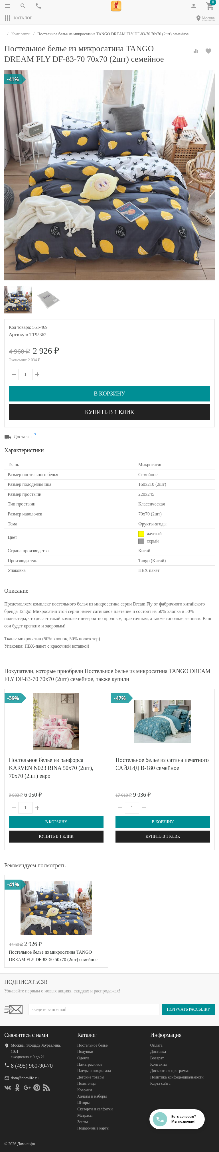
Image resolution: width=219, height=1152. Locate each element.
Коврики (84, 1090)
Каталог (18, 18)
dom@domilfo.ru (24, 1078)
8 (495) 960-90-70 (32, 1066)
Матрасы (84, 1115)
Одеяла (83, 1058)
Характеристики (24, 450)
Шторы (83, 1102)
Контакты (158, 1064)
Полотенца (86, 1083)
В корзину (109, 393)
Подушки (85, 1051)
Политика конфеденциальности (177, 1077)
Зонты (82, 1122)
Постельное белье (92, 1045)
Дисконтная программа (170, 1071)
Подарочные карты (93, 1128)
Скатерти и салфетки (95, 1109)
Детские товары (90, 1077)
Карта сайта (160, 1083)
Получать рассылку (188, 1009)
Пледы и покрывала (94, 1071)
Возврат (157, 1058)
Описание (16, 591)
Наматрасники (89, 1064)
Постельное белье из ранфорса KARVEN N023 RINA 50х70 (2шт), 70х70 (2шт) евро (51, 768)
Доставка (158, 1051)
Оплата (156, 1045)
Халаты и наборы (92, 1096)
